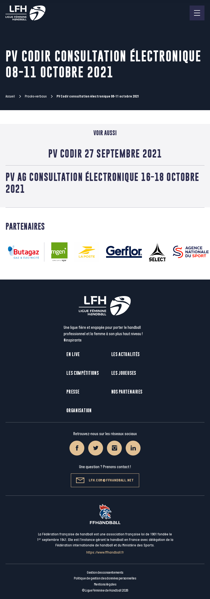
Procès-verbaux (36, 96)
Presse (72, 391)
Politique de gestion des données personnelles (105, 578)
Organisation (78, 410)
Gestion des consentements (105, 572)
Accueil (10, 96)
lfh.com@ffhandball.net (105, 480)
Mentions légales (105, 584)
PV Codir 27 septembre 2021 (105, 153)
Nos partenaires (127, 391)
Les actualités (125, 354)
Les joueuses (123, 373)
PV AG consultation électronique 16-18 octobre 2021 (103, 182)
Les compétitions (82, 373)
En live (73, 354)
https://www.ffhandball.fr (105, 552)
